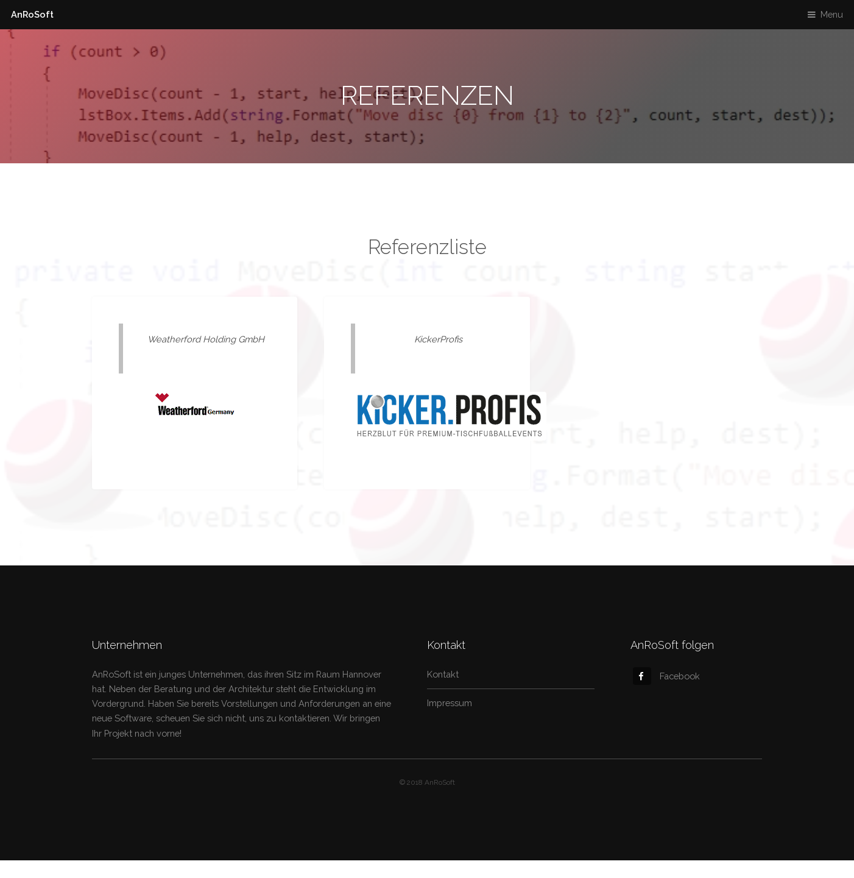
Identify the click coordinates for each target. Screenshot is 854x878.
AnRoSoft (32, 14)
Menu (831, 14)
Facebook (666, 676)
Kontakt (443, 674)
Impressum (449, 703)
